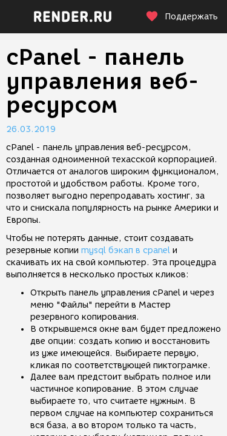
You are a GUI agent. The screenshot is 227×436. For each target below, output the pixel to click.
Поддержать (181, 16)
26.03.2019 (31, 129)
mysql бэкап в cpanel (125, 250)
